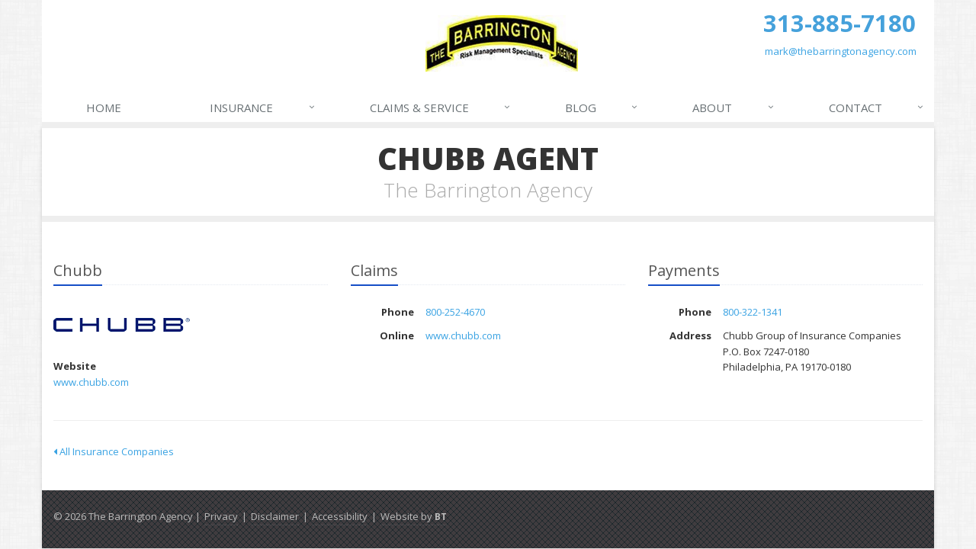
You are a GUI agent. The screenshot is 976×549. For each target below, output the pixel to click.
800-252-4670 (455, 312)
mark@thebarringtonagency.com (841, 51)
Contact (877, 107)
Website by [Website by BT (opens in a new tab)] (413, 516)
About (733, 107)
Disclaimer (275, 516)
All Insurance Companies (113, 451)
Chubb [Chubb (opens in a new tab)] (121, 325)
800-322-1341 (752, 312)
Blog (602, 107)
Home (103, 107)
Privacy (221, 516)
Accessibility (340, 516)
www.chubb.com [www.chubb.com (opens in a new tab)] (91, 382)
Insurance (263, 107)
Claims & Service (441, 107)
